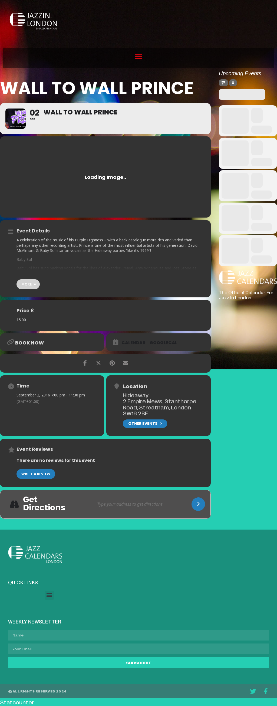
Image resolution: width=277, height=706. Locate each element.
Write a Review (35, 473)
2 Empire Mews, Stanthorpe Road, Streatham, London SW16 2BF (159, 407)
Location (135, 385)
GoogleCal (163, 343)
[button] (138, 56)
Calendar (133, 343)
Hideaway (136, 395)
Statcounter (17, 702)
